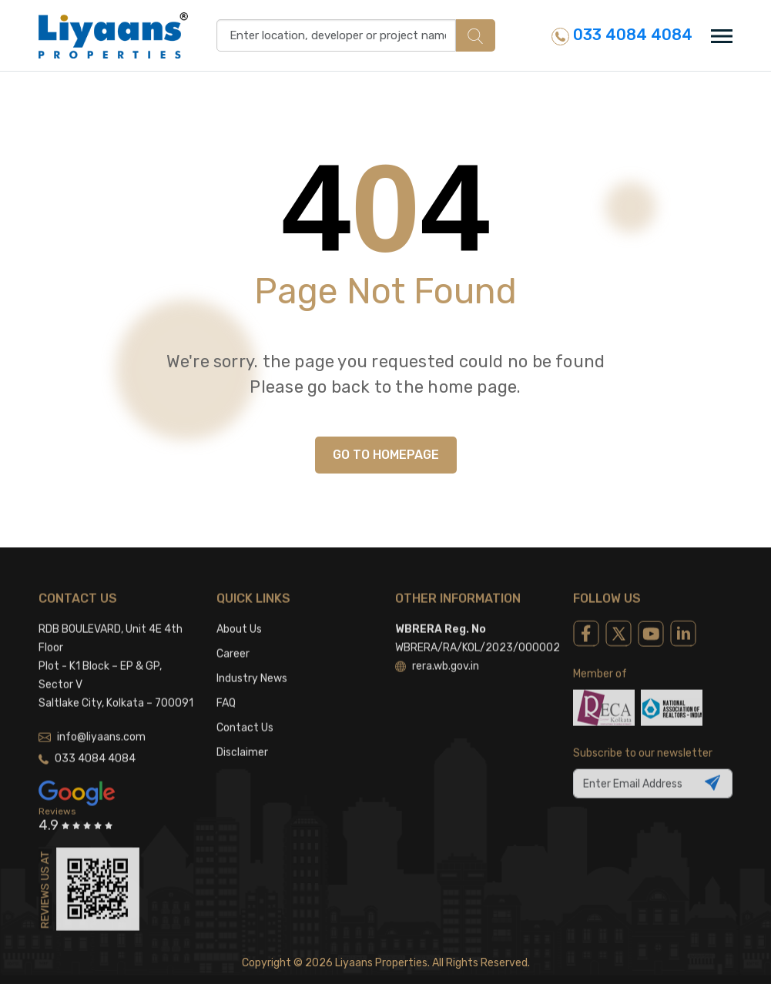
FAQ (226, 688)
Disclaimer (242, 738)
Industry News (251, 664)
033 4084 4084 (621, 35)
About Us (239, 614)
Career (233, 639)
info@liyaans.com (92, 722)
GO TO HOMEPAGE (386, 454)
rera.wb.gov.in (437, 651)
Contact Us (244, 713)
